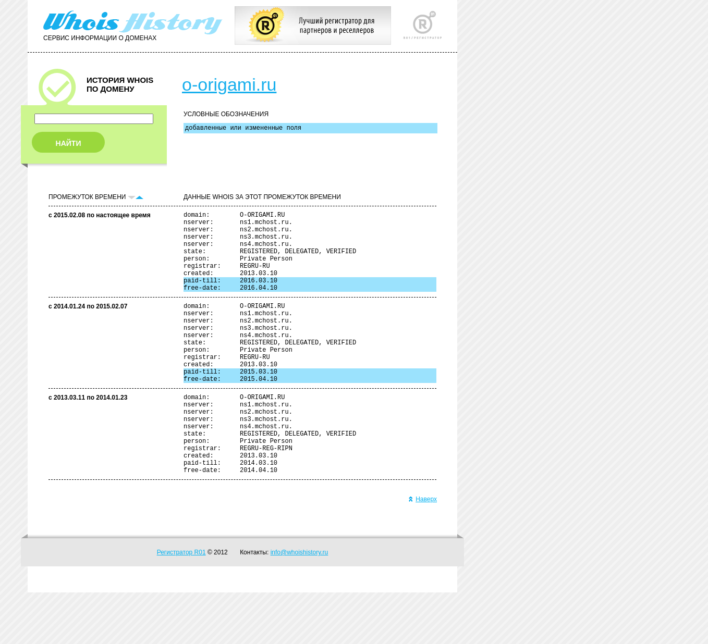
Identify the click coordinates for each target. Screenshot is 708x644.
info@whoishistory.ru (299, 604)
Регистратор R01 (181, 604)
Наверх (422, 550)
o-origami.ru (229, 84)
